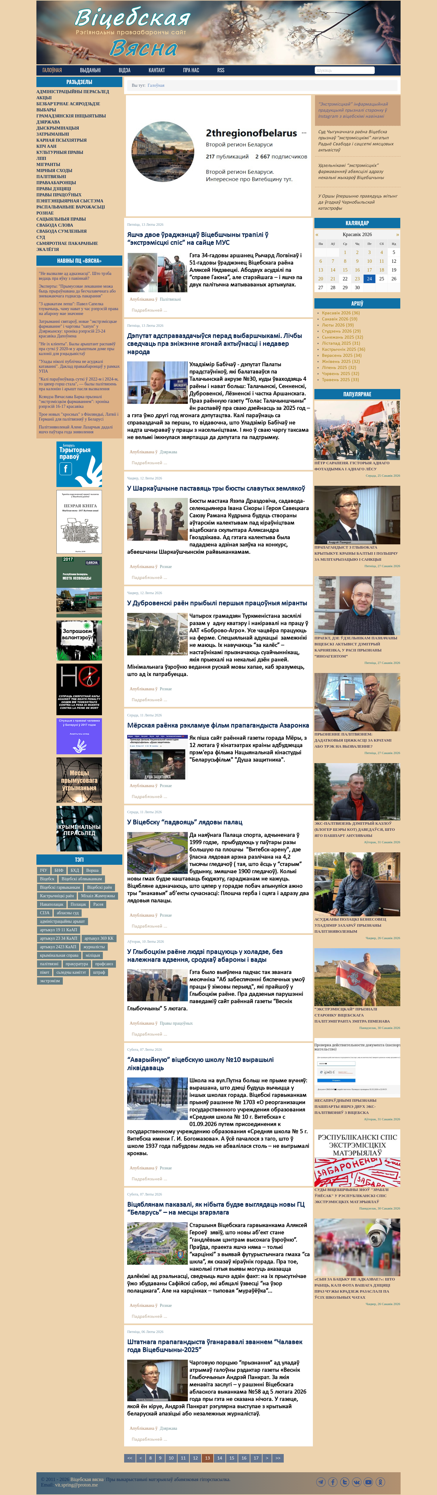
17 (256, 1458)
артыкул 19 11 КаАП (58, 930)
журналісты (94, 947)
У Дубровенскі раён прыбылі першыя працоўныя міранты (217, 603)
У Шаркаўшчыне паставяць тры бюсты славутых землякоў (216, 488)
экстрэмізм (50, 981)
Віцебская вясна (86, 1479)
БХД (75, 870)
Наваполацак (51, 904)
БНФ (59, 870)
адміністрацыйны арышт (62, 921)
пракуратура (77, 964)
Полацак (78, 904)
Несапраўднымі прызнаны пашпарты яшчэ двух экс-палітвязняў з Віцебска (345, 1106)
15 (231, 1458)
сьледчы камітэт (71, 972)
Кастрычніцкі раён (57, 896)
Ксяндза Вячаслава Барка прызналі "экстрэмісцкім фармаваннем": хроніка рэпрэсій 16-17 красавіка (74, 401)
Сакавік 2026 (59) (339, 319)
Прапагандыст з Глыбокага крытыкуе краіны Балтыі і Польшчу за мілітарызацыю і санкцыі (356, 553)
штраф (99, 972)
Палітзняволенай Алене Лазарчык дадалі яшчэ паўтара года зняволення (76, 429)
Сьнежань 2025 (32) (342, 337)
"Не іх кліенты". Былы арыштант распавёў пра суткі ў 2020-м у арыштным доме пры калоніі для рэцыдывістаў (77, 349)
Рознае (166, 566)
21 (332, 278)
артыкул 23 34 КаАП (58, 938)
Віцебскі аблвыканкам (82, 879)
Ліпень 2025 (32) (339, 367)
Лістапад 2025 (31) (341, 343)
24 (369, 278)
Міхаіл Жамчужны (98, 896)
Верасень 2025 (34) (342, 355)
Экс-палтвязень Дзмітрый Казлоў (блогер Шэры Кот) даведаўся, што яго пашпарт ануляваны (354, 829)
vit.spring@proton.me (76, 1484)
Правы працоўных (176, 1023)
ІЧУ (43, 870)
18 (381, 269)
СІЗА (44, 913)
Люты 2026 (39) (338, 325)
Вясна (143, 47)
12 (195, 1458)
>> (278, 1458)
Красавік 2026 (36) (341, 313)
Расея (98, 904)
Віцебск (47, 879)
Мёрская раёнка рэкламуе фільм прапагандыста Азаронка (218, 725)
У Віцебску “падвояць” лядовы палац (184, 822)
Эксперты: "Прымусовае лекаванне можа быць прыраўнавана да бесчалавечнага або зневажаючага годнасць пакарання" (77, 291)
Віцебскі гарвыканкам (60, 887)
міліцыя (93, 955)
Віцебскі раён (99, 887)
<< (129, 1458)
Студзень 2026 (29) (341, 331)
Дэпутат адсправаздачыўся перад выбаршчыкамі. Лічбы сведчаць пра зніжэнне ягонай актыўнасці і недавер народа (214, 344)
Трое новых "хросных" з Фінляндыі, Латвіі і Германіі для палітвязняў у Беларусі (78, 416)
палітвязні (49, 964)
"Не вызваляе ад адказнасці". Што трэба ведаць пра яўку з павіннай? (75, 276)
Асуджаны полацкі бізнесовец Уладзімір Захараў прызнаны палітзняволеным (350, 925)
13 (320, 269)
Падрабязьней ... (149, 310)
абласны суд (68, 913)
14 (219, 1458)
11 (183, 1458)
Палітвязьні (170, 299)
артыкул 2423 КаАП (58, 947)
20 (320, 278)
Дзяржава (168, 452)
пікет (44, 972)
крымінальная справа (59, 955)
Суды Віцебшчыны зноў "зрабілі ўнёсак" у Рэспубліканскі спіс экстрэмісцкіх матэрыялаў (351, 1195)
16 (244, 1458)
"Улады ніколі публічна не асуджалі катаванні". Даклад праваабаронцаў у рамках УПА (79, 366)
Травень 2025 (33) (340, 379)
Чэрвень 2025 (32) (340, 373)
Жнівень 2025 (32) (341, 361)
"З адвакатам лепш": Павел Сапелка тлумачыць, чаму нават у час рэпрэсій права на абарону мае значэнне (78, 309)
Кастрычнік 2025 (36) (343, 349)
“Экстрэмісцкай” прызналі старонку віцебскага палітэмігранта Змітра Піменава (352, 1015)
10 (171, 1458)
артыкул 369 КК (99, 938)
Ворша (92, 870)
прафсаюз (104, 964)
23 (357, 278)
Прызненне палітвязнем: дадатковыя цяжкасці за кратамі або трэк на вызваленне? (352, 740)
